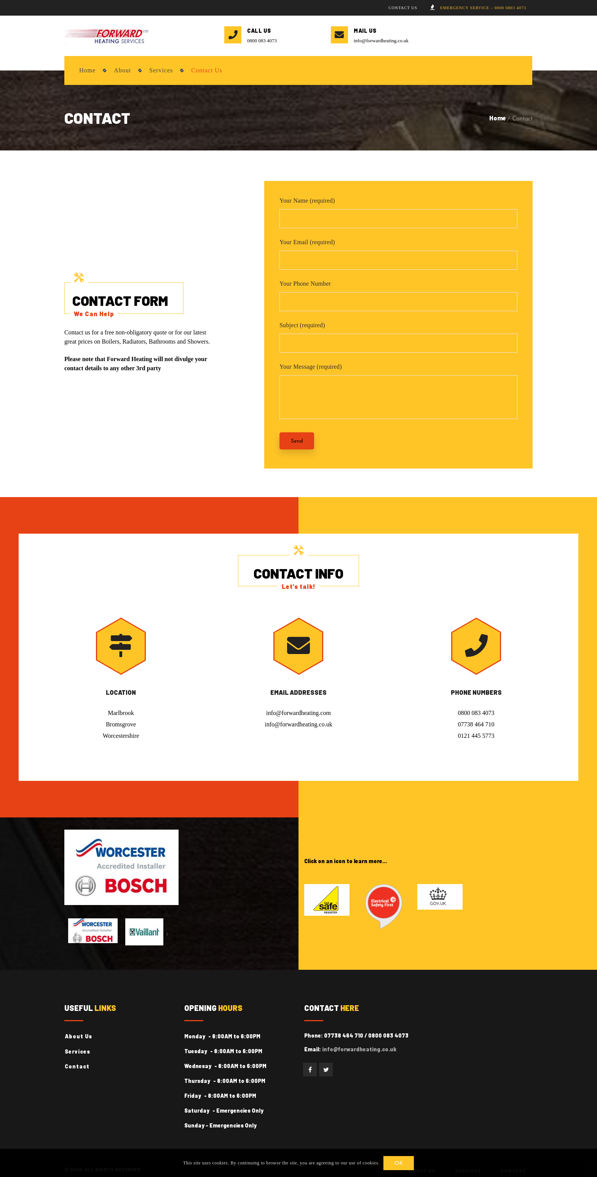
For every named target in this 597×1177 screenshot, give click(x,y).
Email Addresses (298, 693)
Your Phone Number (305, 285)
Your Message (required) (310, 368)
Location (121, 693)
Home (497, 119)
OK (399, 1163)
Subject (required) (302, 326)
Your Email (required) (307, 243)
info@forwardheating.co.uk (381, 42)
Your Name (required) (307, 202)
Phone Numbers (476, 693)
